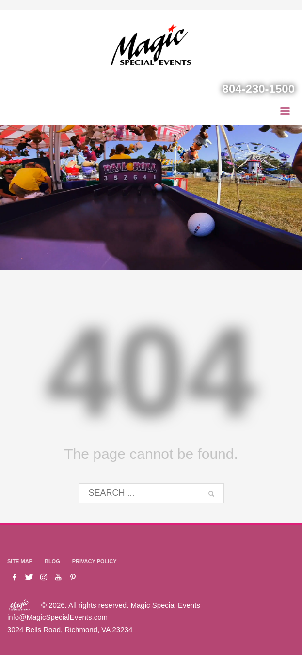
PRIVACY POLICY (94, 561)
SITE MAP (19, 561)
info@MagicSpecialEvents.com (57, 617)
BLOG (52, 561)
